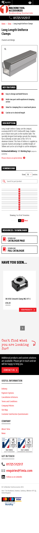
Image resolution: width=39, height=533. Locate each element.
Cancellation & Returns (10, 421)
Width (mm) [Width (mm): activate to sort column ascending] (16, 189)
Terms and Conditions (9, 425)
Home (3, 23)
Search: (19, 181)
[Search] (36, 2)
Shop (9, 23)
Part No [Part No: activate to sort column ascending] (3, 189)
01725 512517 (21, 18)
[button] (22, 352)
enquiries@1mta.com (19, 494)
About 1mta (6, 453)
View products (26, 334)
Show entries (29, 174)
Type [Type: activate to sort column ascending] (9, 189)
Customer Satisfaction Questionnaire (15, 438)
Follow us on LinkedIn (14, 501)
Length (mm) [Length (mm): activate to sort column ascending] (30, 189)
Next (26, 244)
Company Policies (8, 429)
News (4, 457)
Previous (14, 244)
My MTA (7, 2)
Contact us (9, 394)
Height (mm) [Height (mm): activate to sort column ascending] (23, 189)
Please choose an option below (12, 158)
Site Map (5, 434)
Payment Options (8, 417)
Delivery (4, 413)
